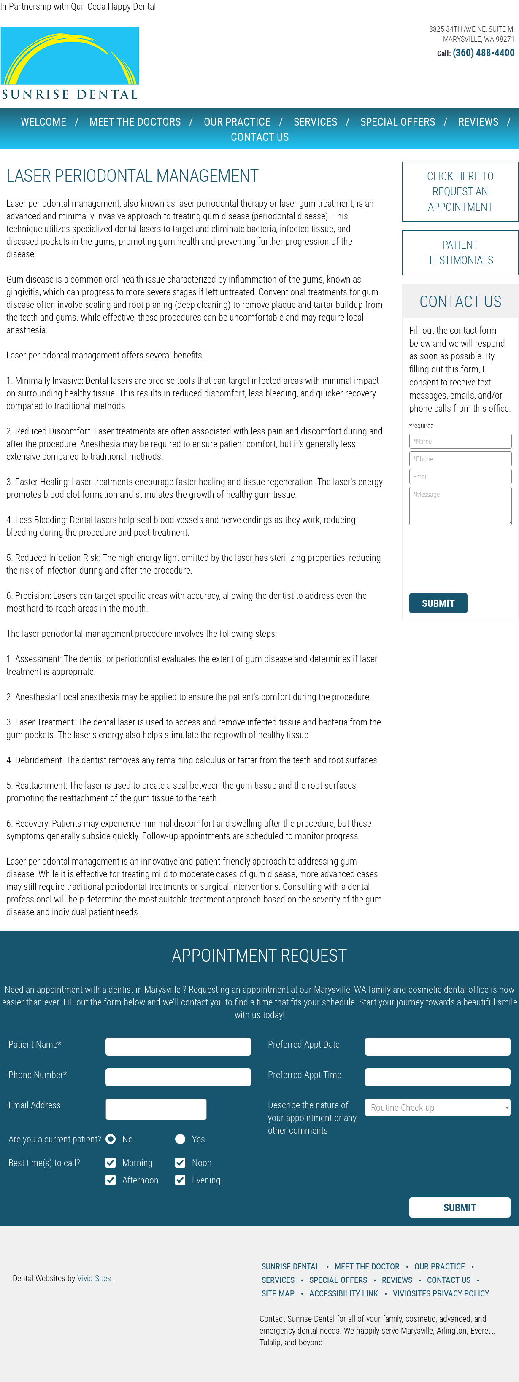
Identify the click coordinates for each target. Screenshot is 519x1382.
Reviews (478, 121)
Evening (206, 1180)
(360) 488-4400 (484, 52)
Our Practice (237, 121)
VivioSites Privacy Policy (441, 1293)
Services (315, 121)
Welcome (43, 121)
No (127, 1139)
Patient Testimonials (460, 252)
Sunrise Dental (291, 1266)
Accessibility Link (343, 1293)
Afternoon (140, 1180)
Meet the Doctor (367, 1266)
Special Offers (397, 121)
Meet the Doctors (135, 121)
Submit (438, 603)
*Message (460, 506)
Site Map (278, 1293)
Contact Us (260, 136)
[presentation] (443, 558)
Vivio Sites (94, 1278)
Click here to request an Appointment (460, 191)
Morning (137, 1162)
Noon (202, 1162)
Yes (198, 1139)
